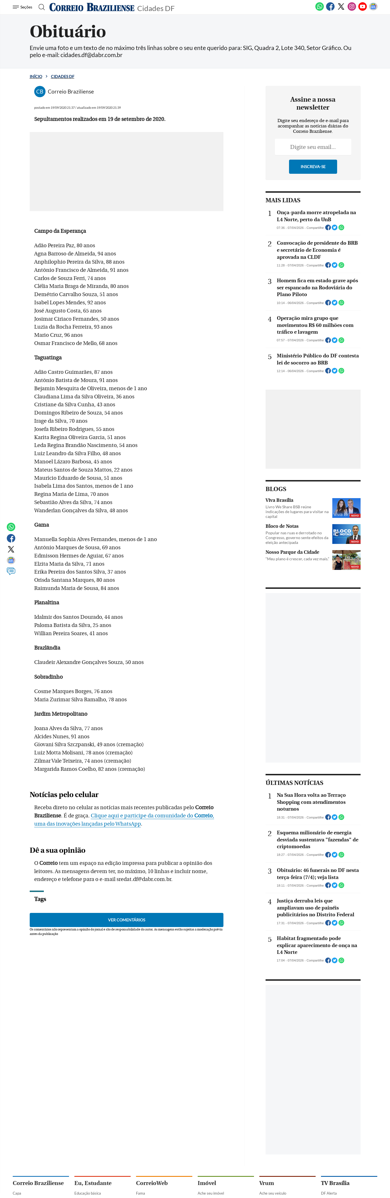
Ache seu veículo (272, 1193)
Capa (17, 1193)
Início (36, 76)
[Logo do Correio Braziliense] (91, 7)
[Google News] (373, 9)
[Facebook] (330, 9)
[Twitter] (341, 9)
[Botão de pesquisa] (40, 7)
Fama (140, 1193)
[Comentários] (11, 573)
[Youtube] (362, 9)
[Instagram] (352, 9)
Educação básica (87, 1193)
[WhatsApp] (319, 9)
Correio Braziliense (38, 1183)
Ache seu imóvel (211, 1193)
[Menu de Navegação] (23, 7)
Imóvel (207, 1183)
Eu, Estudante (92, 1183)
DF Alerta (329, 1193)
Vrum (266, 1183)
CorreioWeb (152, 1183)
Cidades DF (156, 8)
